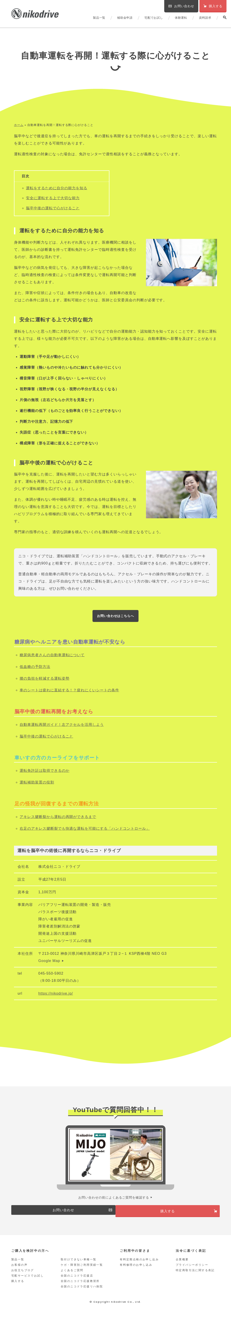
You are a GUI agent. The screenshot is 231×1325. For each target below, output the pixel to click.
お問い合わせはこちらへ (116, 617)
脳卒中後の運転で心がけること (52, 208)
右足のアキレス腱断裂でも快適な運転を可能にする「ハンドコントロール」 (85, 830)
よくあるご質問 (72, 1277)
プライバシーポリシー (192, 1272)
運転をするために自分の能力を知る (56, 188)
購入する (17, 1288)
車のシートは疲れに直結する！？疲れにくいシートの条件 (69, 692)
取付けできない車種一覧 (78, 1266)
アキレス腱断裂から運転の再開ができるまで (58, 819)
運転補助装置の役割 (37, 784)
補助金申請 (125, 17)
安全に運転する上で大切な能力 (52, 198)
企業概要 (182, 1266)
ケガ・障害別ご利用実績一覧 (82, 1272)
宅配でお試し (153, 17)
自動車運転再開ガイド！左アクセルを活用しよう (62, 727)
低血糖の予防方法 (35, 669)
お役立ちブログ (22, 1277)
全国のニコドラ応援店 (77, 1282)
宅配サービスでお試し (27, 1282)
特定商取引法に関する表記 (195, 1277)
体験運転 (181, 17)
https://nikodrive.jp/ (55, 995)
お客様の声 (19, 1272)
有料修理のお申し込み (136, 1272)
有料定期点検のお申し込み (139, 1266)
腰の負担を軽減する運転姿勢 (44, 680)
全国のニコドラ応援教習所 (80, 1288)
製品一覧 (99, 17)
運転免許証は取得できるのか (44, 772)
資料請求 (205, 17)
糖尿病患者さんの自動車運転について (52, 657)
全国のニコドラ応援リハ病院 (82, 1293)
